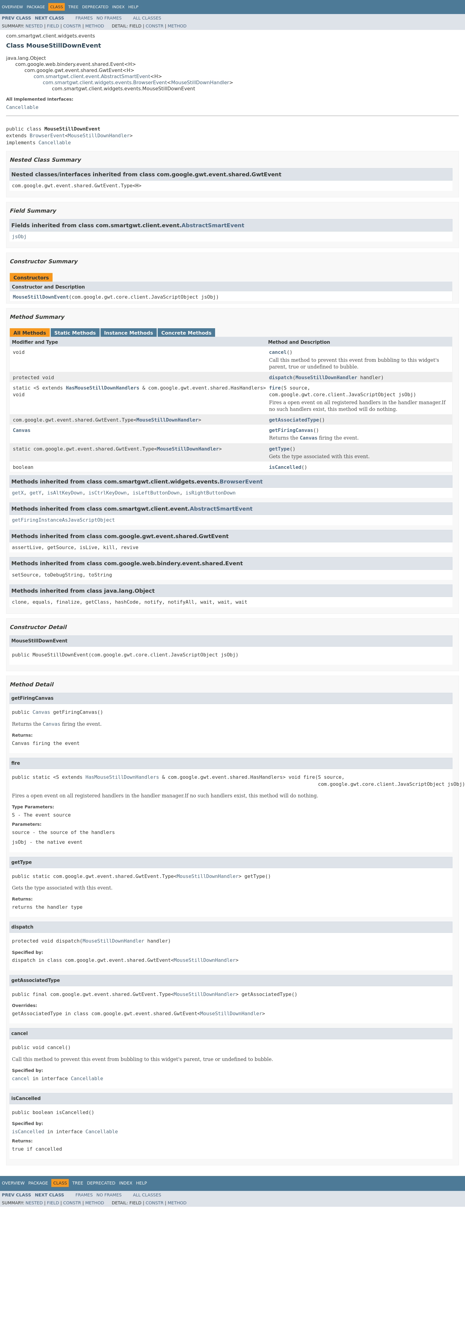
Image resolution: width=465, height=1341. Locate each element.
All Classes (147, 18)
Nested (34, 25)
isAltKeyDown (65, 493)
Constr (72, 25)
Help (133, 7)
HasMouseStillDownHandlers (102, 388)
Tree (73, 7)
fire (275, 388)
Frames (84, 18)
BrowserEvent (47, 135)
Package (36, 7)
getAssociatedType (294, 420)
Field (53, 25)
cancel (278, 352)
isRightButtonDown (210, 493)
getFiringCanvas (291, 430)
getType (279, 449)
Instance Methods (128, 333)
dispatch (280, 377)
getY (36, 493)
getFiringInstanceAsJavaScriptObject (63, 520)
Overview (12, 7)
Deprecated (95, 7)
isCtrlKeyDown (107, 493)
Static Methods (75, 333)
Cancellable (22, 107)
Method (94, 25)
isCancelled (285, 467)
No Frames (109, 18)
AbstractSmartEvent (212, 225)
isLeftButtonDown (156, 493)
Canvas (22, 430)
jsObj (19, 236)
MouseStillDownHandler (200, 82)
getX (18, 493)
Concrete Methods (186, 333)
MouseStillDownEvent (41, 297)
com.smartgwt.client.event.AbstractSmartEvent (92, 76)
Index (118, 7)
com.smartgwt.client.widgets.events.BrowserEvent (105, 82)
